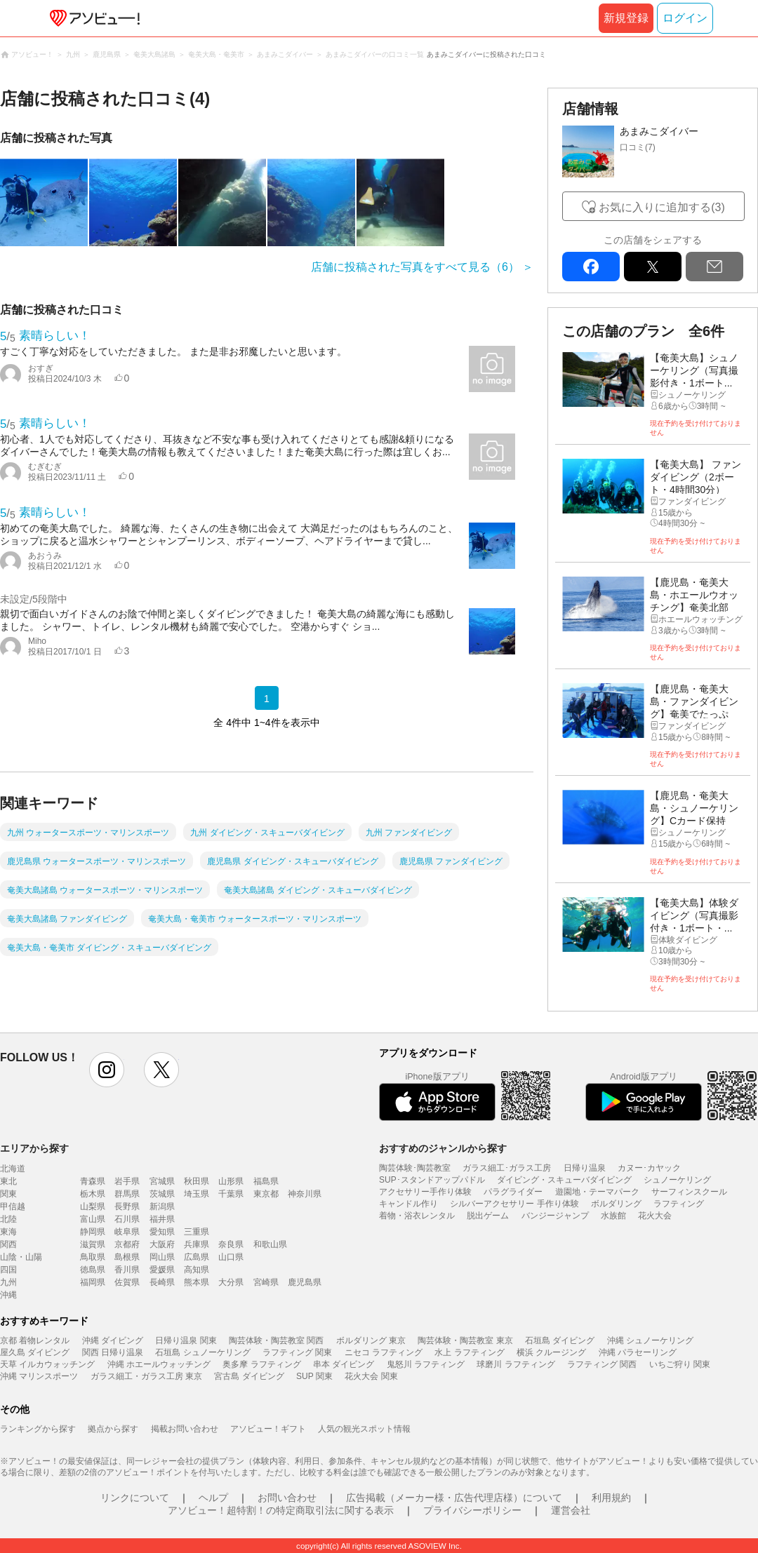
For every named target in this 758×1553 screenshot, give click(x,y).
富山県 (92, 1219)
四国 (8, 1270)
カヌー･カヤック (649, 1168)
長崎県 (162, 1282)
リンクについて (134, 1497)
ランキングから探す (38, 1429)
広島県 (196, 1257)
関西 (8, 1244)
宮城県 (162, 1181)
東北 (8, 1181)
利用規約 (611, 1497)
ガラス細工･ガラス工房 (507, 1168)
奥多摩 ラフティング (261, 1364)
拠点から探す (113, 1429)
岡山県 (162, 1257)
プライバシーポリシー (472, 1510)
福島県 (266, 1181)
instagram (106, 1069)
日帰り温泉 (585, 1168)
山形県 (231, 1181)
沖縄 (8, 1295)
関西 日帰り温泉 (112, 1352)
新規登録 (626, 18)
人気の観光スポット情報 (364, 1429)
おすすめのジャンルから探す (443, 1148)
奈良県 (231, 1244)
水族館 (613, 1216)
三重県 (196, 1232)
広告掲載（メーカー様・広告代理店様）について (454, 1497)
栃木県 (92, 1194)
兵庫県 (196, 1244)
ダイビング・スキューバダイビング (564, 1180)
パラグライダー (513, 1192)
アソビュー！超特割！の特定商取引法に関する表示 (281, 1510)
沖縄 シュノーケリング (650, 1340)
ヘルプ (213, 1497)
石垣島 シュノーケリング (202, 1352)
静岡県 (92, 1232)
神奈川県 (304, 1194)
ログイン (685, 18)
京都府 (127, 1244)
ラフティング (678, 1204)
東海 (8, 1232)
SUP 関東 (314, 1376)
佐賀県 (127, 1282)
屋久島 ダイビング (34, 1352)
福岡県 (92, 1282)
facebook (591, 266)
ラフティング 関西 (602, 1364)
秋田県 (196, 1181)
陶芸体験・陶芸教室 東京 (465, 1340)
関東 (8, 1194)
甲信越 (12, 1206)
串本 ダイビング (343, 1364)
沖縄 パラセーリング (638, 1352)
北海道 (12, 1169)
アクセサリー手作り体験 (425, 1192)
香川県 (127, 1270)
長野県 (127, 1206)
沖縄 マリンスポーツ (39, 1376)
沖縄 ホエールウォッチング (159, 1364)
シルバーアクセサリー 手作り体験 (514, 1204)
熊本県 (196, 1282)
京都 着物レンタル (34, 1340)
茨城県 (162, 1194)
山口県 (231, 1257)
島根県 (127, 1257)
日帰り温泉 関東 (185, 1340)
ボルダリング (616, 1204)
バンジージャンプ (555, 1216)
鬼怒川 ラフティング (426, 1364)
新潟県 (162, 1206)
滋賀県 (92, 1244)
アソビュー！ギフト (268, 1429)
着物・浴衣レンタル (417, 1216)
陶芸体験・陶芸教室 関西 (276, 1340)
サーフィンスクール (689, 1192)
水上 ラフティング (469, 1352)
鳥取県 (92, 1257)
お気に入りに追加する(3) (662, 207)
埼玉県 (196, 1194)
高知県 (196, 1270)
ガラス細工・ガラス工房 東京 (146, 1376)
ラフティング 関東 (297, 1352)
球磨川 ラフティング (515, 1364)
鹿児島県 (304, 1282)
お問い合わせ (287, 1497)
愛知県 (162, 1232)
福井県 (162, 1219)
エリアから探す (34, 1148)
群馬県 (127, 1194)
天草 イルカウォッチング (47, 1364)
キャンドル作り (408, 1204)
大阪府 (162, 1244)
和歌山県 (270, 1244)
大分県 (231, 1282)
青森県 (92, 1181)
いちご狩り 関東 (679, 1364)
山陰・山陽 (21, 1257)
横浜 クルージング (551, 1352)
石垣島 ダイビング (559, 1340)
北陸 (8, 1219)
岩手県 (127, 1181)
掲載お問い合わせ (184, 1429)
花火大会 (655, 1216)
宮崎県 (266, 1282)
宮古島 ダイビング (249, 1376)
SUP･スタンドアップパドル (432, 1180)
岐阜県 (127, 1232)
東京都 (266, 1194)
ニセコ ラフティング (384, 1352)
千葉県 (231, 1194)
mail (714, 266)
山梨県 (92, 1206)
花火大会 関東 (371, 1376)
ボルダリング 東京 (371, 1340)
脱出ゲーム (488, 1216)
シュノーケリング (677, 1180)
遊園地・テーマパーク (597, 1192)
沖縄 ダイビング (112, 1340)
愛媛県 (162, 1270)
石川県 (127, 1219)
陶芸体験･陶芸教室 (415, 1168)
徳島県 (92, 1270)
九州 (8, 1282)
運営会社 (570, 1510)
